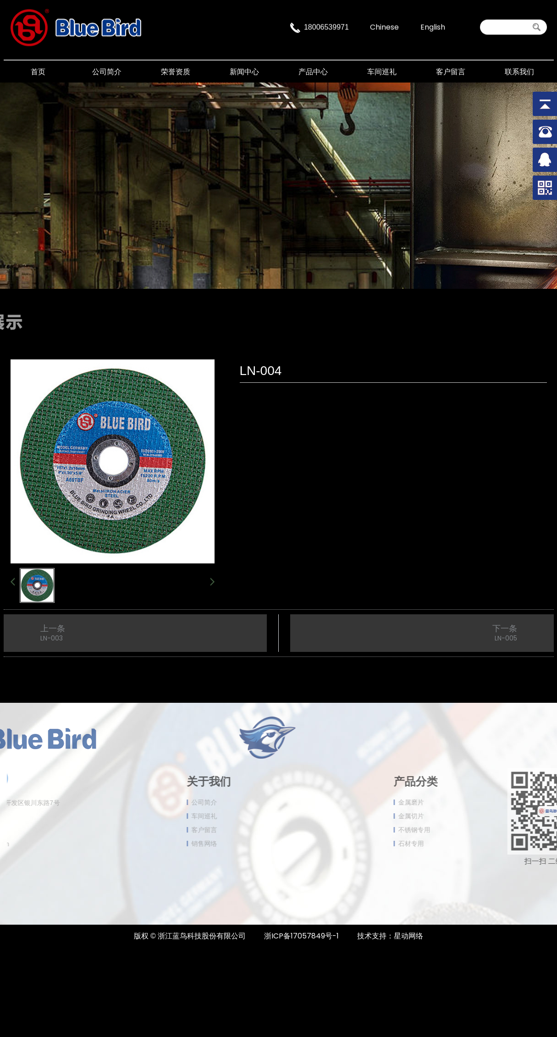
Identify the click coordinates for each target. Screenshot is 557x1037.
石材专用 (442, 843)
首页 (38, 71)
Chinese (384, 26)
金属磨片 (442, 802)
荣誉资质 (175, 71)
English (432, 26)
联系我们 (519, 71)
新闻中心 (244, 71)
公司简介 (106, 71)
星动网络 (408, 936)
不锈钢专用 (446, 829)
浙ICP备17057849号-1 (301, 936)
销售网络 (173, 843)
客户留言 (450, 71)
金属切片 (442, 816)
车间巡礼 (382, 71)
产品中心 (313, 71)
